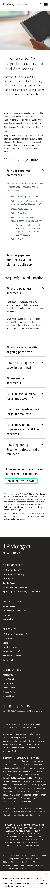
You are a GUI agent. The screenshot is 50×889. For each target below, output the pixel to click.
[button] (4, 706)
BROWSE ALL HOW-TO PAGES (21, 481)
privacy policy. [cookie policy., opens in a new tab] (19, 887)
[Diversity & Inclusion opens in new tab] (14, 656)
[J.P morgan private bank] (15, 4)
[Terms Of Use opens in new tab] (11, 683)
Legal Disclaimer (22, 808)
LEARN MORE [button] (8, 724)
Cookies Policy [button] (9, 688)
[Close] (47, 876)
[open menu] (45, 4)
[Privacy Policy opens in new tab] (11, 692)
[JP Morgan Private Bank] (16, 549)
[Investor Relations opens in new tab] (13, 647)
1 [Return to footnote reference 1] (4, 493)
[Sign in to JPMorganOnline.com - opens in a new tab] (24, 196)
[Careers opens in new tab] (8, 660)
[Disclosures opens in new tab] (10, 675)
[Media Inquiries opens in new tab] (12, 651)
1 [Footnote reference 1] (8, 130)
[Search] (40, 4)
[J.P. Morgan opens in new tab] (10, 638)
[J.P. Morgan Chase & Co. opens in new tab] (16, 634)
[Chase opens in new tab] (7, 643)
